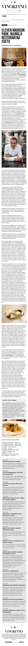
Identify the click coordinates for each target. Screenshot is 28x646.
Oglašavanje (8, 642)
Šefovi (9, 19)
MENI (4, 16)
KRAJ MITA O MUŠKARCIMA (10, 571)
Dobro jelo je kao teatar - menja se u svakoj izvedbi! (13, 499)
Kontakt (21, 642)
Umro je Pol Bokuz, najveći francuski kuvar (11, 529)
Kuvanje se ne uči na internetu (13, 599)
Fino (6, 19)
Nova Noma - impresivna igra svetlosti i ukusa (12, 514)
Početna (3, 19)
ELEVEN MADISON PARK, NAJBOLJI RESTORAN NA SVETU (13, 553)
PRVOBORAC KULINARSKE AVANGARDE (14, 585)
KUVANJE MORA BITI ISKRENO (11, 461)
